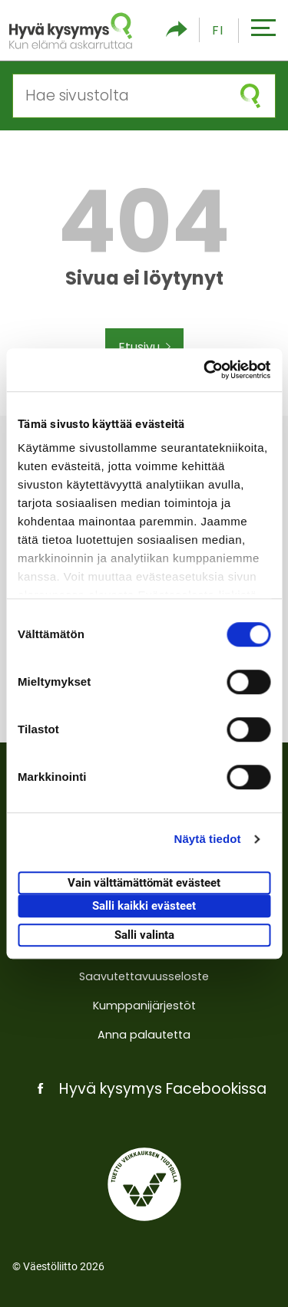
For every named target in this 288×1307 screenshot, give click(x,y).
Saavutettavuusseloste (144, 976)
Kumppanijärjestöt (144, 1005)
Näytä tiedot (207, 838)
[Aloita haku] (250, 95)
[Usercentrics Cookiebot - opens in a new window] (205, 370)
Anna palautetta (144, 1034)
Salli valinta (144, 935)
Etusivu (144, 347)
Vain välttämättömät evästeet (144, 883)
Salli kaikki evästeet (144, 906)
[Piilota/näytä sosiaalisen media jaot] (177, 30)
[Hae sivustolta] (119, 95)
